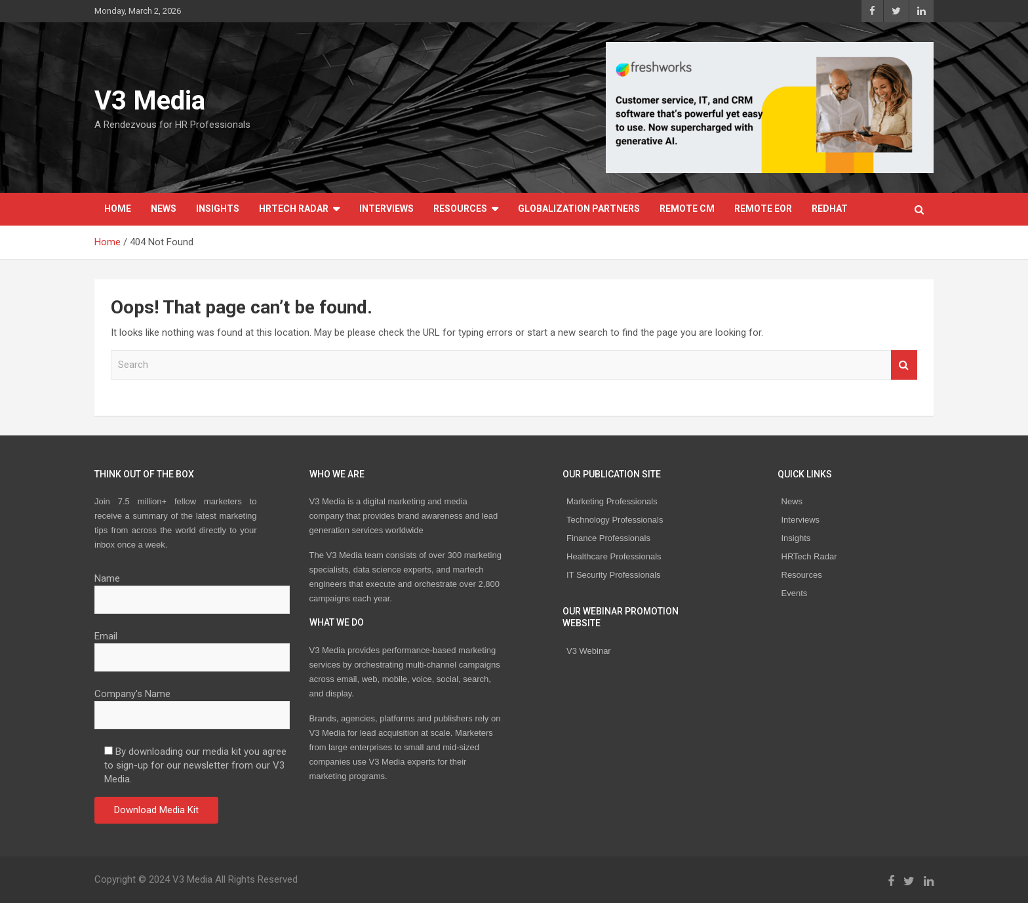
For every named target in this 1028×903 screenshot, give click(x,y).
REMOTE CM (687, 208)
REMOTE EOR (763, 208)
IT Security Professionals (613, 575)
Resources (460, 208)
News (163, 208)
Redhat (830, 208)
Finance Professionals (608, 538)
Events (794, 593)
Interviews (386, 208)
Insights (217, 208)
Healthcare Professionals (614, 556)
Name (192, 588)
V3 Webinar (588, 651)
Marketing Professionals (612, 501)
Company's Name (192, 704)
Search (904, 365)
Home (117, 208)
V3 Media (149, 100)
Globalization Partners (579, 208)
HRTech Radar (293, 208)
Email (192, 646)
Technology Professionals (614, 520)
